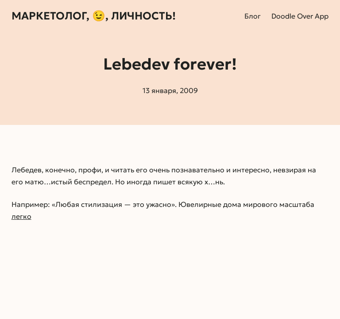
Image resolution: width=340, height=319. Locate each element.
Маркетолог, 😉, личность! (94, 16)
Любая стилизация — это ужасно (113, 204)
